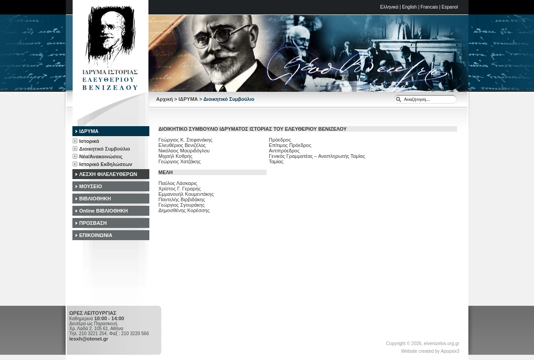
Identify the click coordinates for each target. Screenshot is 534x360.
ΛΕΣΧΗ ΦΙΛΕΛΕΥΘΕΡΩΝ (108, 174)
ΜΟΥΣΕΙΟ (90, 186)
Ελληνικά (389, 7)
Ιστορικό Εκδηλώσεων (105, 164)
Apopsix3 (450, 351)
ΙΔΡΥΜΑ (188, 99)
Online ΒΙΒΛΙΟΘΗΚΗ (103, 210)
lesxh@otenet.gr (88, 338)
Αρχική (164, 99)
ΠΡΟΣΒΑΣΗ (93, 223)
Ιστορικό (89, 141)
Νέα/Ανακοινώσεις (101, 156)
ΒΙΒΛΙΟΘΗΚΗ (95, 198)
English (409, 7)
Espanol (450, 7)
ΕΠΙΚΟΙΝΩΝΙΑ (95, 235)
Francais (429, 7)
